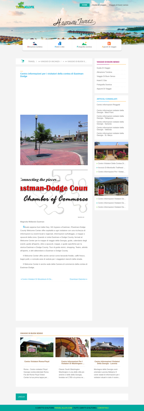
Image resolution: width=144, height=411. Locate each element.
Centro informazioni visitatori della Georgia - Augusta (112, 207)
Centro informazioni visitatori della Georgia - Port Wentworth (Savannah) (112, 203)
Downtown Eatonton (78, 279)
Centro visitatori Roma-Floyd (36, 361)
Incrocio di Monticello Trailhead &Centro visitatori (112, 168)
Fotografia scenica (104, 85)
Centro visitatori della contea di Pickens (112, 163)
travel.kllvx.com (63, 408)
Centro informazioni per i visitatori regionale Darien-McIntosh (112, 172)
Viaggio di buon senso (118, 5)
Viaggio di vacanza (50, 61)
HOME (84, 5)
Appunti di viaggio (104, 89)
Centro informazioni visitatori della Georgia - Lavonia (107, 362)
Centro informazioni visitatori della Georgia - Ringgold (112, 199)
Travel (31, 61)
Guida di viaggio (99, 5)
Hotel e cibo (102, 80)
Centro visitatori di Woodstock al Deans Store (38, 279)
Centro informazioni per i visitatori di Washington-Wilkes (72, 363)
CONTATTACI (103, 408)
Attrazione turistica (104, 72)
